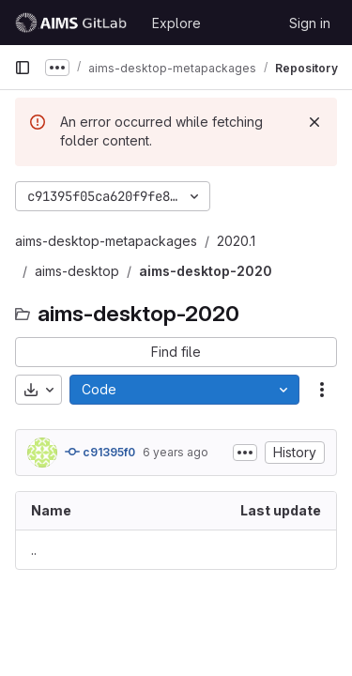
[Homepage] (73, 23)
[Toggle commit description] (245, 452)
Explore (176, 23)
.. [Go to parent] (34, 550)
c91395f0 (100, 451)
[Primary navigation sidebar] (23, 68)
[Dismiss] (314, 122)
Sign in (309, 23)
